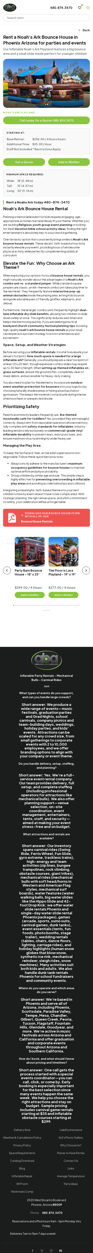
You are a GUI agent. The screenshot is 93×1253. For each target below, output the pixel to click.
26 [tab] (62, 605)
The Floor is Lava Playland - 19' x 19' (62, 572)
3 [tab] (17, 605)
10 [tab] (31, 605)
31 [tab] (71, 605)
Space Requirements (22, 1153)
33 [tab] (75, 605)
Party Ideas (71, 1183)
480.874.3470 (61, 7)
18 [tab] (46, 605)
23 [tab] (56, 605)
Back (84, 30)
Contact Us (71, 1160)
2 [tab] (47, 104)
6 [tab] (23, 605)
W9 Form (22, 1183)
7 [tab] (25, 605)
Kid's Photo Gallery (71, 1137)
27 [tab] (64, 605)
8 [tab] (27, 605)
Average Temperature (71, 1176)
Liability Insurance (71, 1129)
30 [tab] (69, 605)
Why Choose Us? (71, 1145)
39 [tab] (49, 610)
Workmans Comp (22, 1191)
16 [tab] (42, 605)
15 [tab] (40, 605)
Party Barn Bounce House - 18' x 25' (28, 572)
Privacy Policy (22, 1145)
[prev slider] (7, 570)
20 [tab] (50, 605)
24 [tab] (58, 605)
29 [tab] (68, 605)
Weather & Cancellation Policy (22, 1137)
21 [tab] (52, 605)
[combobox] (44, 17)
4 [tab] (19, 605)
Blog (22, 1168)
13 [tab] (36, 605)
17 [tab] (44, 605)
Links (71, 1168)
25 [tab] (60, 605)
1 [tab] (45, 104)
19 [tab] (48, 605)
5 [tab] (21, 605)
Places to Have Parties (71, 1153)
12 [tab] (35, 605)
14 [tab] (38, 605)
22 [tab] (54, 605)
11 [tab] (33, 605)
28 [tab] (66, 605)
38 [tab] (47, 610)
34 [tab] (77, 605)
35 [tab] (79, 605)
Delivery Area (22, 1129)
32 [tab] (73, 605)
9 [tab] (29, 605)
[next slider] (86, 570)
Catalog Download (22, 1160)
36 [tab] (43, 610)
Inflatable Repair (22, 1176)
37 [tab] (45, 610)
